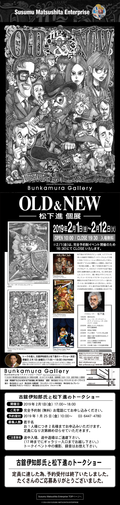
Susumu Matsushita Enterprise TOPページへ (60, 496)
